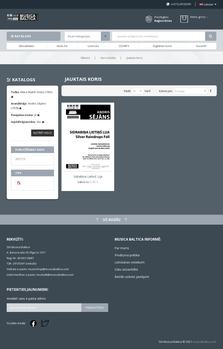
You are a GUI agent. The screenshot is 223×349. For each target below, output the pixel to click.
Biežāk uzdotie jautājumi (132, 277)
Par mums (122, 248)
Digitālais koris (162, 46)
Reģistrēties (163, 21)
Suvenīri (201, 46)
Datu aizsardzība (126, 269)
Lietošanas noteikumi (130, 262)
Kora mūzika (108, 58)
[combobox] (158, 36)
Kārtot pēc (165, 91)
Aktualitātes (26, 46)
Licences (93, 46)
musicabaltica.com (204, 342)
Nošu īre (62, 46)
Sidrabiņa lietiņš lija (88, 176)
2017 (20, 159)
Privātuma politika (127, 255)
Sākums (85, 58)
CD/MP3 (124, 46)
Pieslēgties (161, 17)
